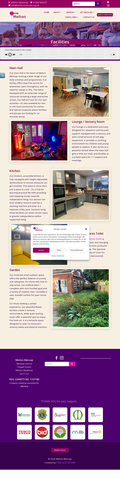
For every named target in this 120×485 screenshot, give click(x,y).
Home (47, 12)
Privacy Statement (57, 256)
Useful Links (72, 17)
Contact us (89, 17)
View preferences (76, 250)
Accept (41, 250)
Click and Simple (65, 478)
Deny (59, 250)
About (58, 12)
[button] (86, 229)
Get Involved (88, 12)
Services (71, 12)
